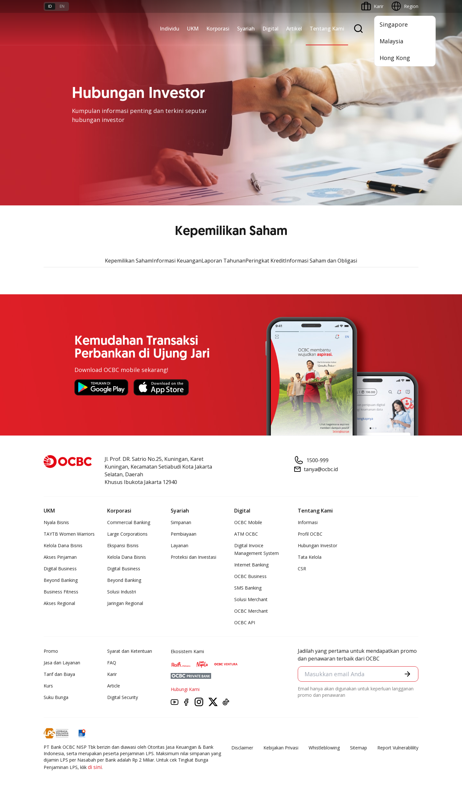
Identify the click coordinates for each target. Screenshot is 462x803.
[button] (407, 674)
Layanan (179, 545)
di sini (95, 767)
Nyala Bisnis (56, 522)
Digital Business (60, 569)
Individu (169, 28)
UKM (193, 28)
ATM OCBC (246, 534)
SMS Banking (247, 588)
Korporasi (217, 28)
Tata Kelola (309, 557)
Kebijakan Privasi (280, 748)
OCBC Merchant (251, 611)
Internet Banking (251, 565)
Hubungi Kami (185, 689)
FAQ (111, 663)
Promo (51, 651)
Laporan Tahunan (223, 260)
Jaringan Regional (125, 603)
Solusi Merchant (251, 599)
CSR (302, 569)
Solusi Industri (121, 592)
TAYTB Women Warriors (69, 534)
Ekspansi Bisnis (123, 545)
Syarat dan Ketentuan (129, 651)
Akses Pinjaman (60, 557)
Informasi (308, 522)
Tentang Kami (327, 28)
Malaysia (391, 41)
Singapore (394, 24)
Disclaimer (242, 748)
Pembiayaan (183, 534)
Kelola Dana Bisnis (63, 545)
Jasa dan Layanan (62, 663)
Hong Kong (395, 58)
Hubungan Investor (317, 545)
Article (113, 686)
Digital (270, 28)
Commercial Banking (128, 522)
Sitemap (358, 748)
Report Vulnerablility (397, 748)
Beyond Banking (61, 580)
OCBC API (244, 622)
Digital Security (122, 697)
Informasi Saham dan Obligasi (321, 260)
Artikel (294, 28)
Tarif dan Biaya (59, 674)
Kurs (48, 686)
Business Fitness (61, 592)
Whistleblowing (324, 748)
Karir (112, 674)
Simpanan (181, 522)
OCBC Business (250, 576)
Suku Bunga (56, 697)
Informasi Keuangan (176, 260)
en (62, 6)
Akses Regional (59, 603)
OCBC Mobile (248, 522)
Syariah (246, 28)
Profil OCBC (310, 534)
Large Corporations (127, 534)
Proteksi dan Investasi (193, 557)
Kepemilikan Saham (128, 260)
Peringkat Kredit (265, 260)
